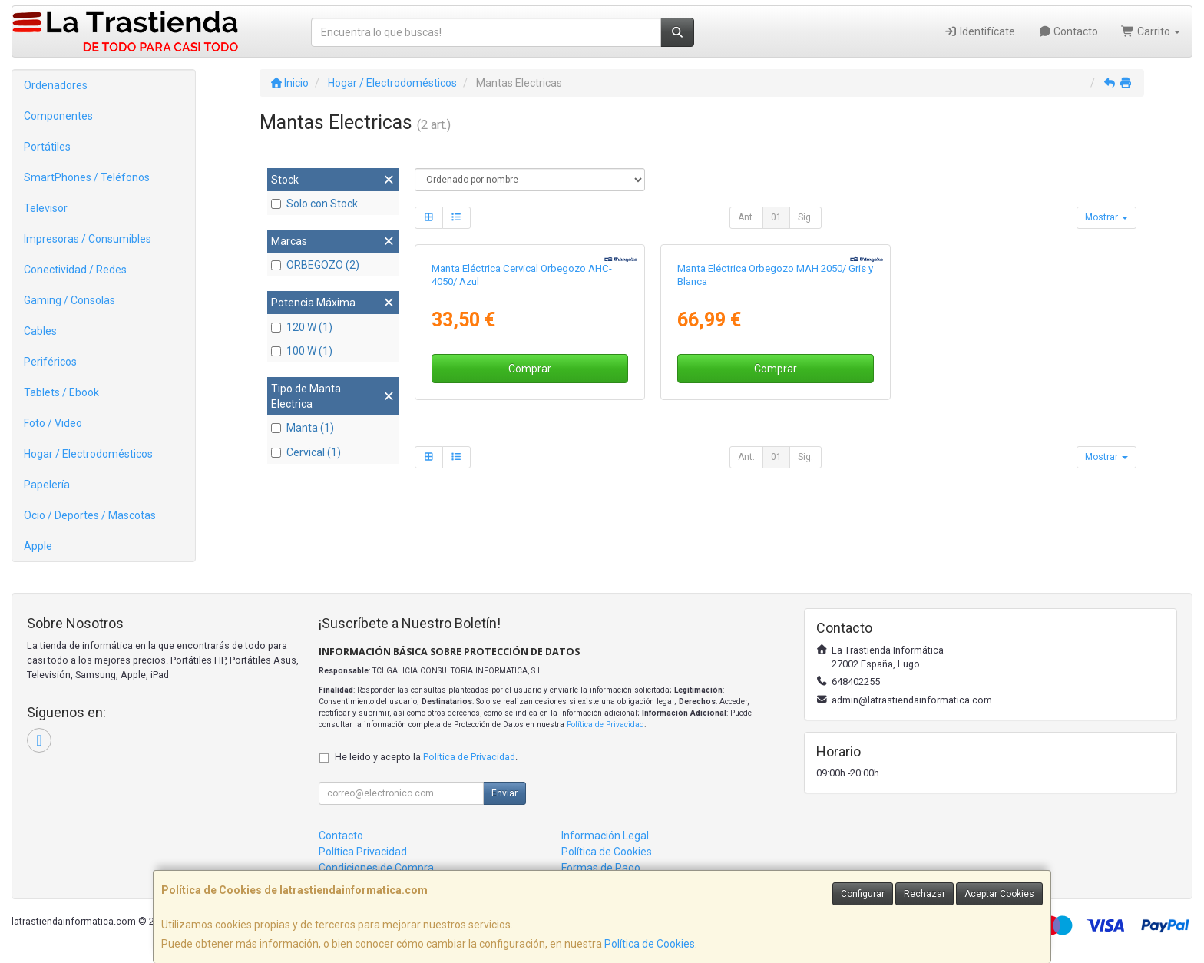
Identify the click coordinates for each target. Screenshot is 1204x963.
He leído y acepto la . (426, 757)
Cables (40, 331)
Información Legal (605, 835)
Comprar (529, 368)
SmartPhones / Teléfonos (87, 177)
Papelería (47, 484)
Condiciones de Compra (376, 868)
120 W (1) (301, 327)
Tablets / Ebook (61, 392)
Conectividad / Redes (75, 269)
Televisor (46, 208)
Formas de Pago (600, 868)
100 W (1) (301, 351)
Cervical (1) (306, 452)
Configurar (863, 894)
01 (776, 217)
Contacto (1068, 31)
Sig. (805, 217)
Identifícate (979, 31)
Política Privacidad (363, 852)
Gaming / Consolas (69, 300)
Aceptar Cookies (999, 894)
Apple (38, 546)
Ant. (746, 217)
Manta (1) (302, 428)
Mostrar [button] (1106, 217)
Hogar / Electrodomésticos (88, 454)
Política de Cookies (649, 944)
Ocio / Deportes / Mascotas (90, 515)
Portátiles (47, 147)
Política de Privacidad (605, 724)
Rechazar (924, 894)
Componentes (58, 116)
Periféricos (50, 362)
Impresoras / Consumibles (87, 239)
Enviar (504, 793)
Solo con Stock (314, 203)
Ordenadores (56, 85)
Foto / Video (53, 423)
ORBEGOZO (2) (315, 265)
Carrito (1150, 31)
